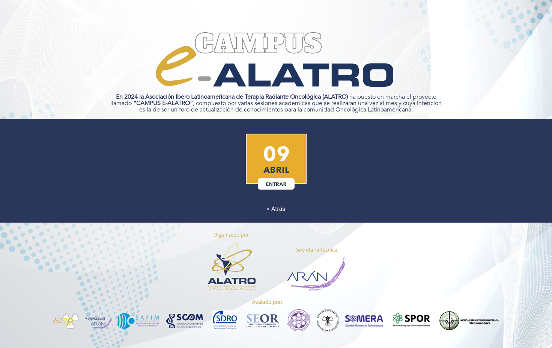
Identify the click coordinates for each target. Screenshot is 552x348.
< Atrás (276, 208)
